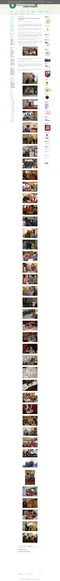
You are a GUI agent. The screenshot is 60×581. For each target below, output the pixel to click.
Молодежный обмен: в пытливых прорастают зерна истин (13, 110)
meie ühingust (22, 11)
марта (12, 116)
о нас (16, 11)
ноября (12, 100)
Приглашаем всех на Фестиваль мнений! (13, 107)
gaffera (33, 579)
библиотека (11, 20)
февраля (12, 117)
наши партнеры (12, 19)
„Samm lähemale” (12, 17)
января (12, 118)
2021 (11, 94)
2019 (11, 96)
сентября (12, 102)
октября (12, 101)
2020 (11, 95)
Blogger (39, 579)
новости (11, 11)
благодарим (12, 21)
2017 (11, 98)
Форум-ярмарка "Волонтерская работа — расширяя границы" (12, 48)
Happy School (12, 31)
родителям (33, 11)
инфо (11, 13)
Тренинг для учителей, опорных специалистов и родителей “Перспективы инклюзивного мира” (12, 79)
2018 (11, 97)
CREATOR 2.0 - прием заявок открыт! (12, 67)
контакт (32, 13)
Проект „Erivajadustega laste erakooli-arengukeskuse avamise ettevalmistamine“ (12, 26)
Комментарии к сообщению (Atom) (27, 574)
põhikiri (11, 23)
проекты (47, 11)
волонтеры (21, 13)
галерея (16, 13)
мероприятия (41, 11)
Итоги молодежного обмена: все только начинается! (12, 36)
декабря (12, 99)
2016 (11, 119)
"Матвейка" (11, 58)
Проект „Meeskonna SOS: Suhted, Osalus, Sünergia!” (12, 29)
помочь (27, 13)
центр (28, 11)
